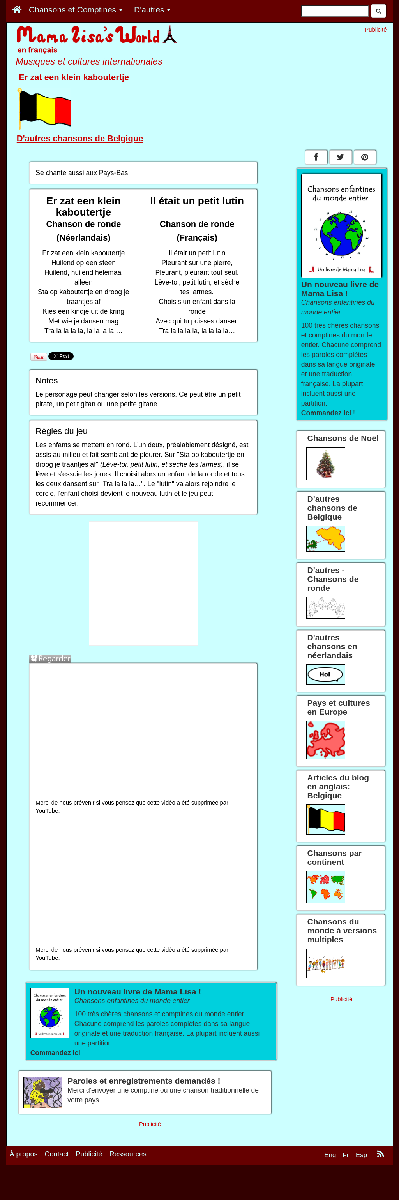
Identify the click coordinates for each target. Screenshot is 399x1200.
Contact (57, 1154)
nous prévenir (76, 802)
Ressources (128, 1154)
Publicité (89, 1154)
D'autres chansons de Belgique (80, 138)
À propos (24, 1154)
